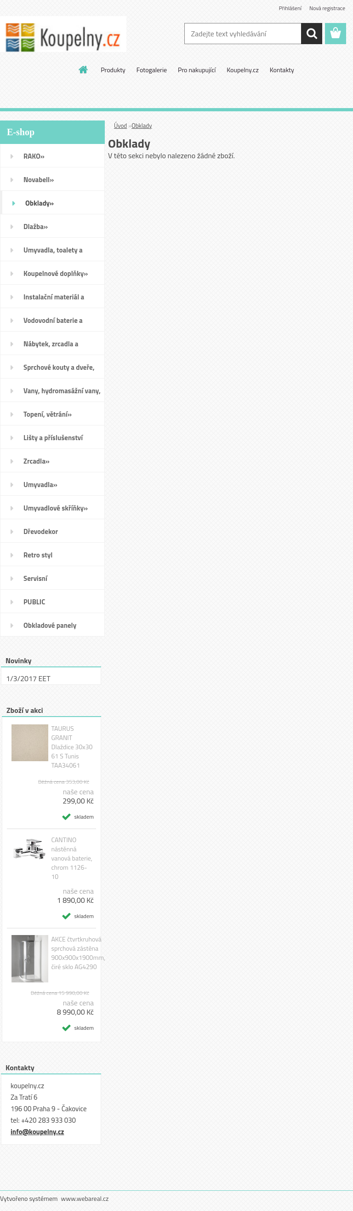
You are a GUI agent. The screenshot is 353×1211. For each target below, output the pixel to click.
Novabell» (38, 179)
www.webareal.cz (85, 1198)
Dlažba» (35, 226)
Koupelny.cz (242, 70)
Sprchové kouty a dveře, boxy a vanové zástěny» (59, 370)
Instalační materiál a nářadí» (53, 300)
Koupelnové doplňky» (55, 273)
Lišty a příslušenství (53, 437)
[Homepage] (83, 69)
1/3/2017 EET (28, 678)
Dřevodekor (40, 531)
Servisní (35, 578)
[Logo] (63, 34)
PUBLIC (34, 602)
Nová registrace (327, 8)
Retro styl (37, 555)
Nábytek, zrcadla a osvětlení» (50, 347)
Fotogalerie (152, 70)
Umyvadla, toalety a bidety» (53, 253)
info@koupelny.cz (37, 1131)
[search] (311, 33)
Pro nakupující (197, 70)
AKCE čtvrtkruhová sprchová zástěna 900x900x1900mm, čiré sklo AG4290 (78, 953)
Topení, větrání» (47, 414)
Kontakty (282, 70)
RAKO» (34, 156)
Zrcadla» (36, 461)
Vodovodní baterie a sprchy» (53, 323)
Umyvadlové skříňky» (55, 508)
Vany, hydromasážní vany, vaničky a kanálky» (62, 393)
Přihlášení (290, 8)
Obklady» (39, 203)
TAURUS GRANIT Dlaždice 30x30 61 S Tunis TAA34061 (71, 747)
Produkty (113, 70)
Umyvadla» (40, 484)
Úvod (120, 125)
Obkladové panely (49, 625)
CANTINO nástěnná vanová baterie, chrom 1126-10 (71, 858)
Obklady (141, 125)
